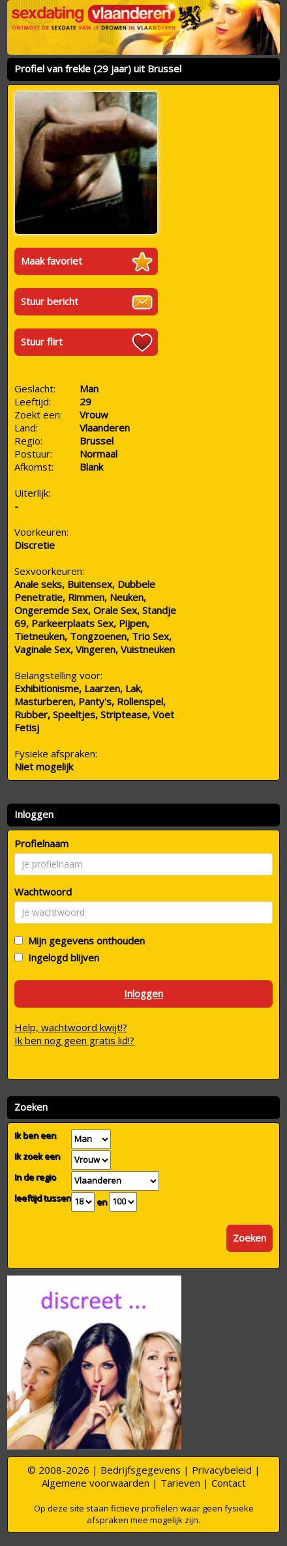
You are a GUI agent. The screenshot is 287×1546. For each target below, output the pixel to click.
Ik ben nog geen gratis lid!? (74, 1040)
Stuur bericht (49, 301)
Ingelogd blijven (61, 957)
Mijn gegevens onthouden (84, 940)
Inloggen (143, 993)
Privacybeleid (222, 1469)
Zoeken (249, 1237)
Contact (228, 1482)
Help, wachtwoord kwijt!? (70, 1027)
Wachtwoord (43, 891)
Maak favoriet (51, 260)
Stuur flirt (42, 341)
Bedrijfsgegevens (140, 1469)
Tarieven (180, 1482)
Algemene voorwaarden (95, 1482)
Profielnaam (41, 843)
